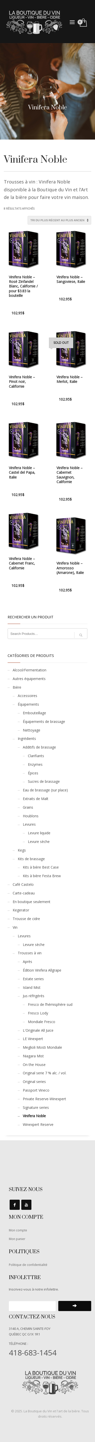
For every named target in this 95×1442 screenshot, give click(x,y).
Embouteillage (34, 712)
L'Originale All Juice (38, 1030)
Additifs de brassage (39, 747)
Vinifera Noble (34, 1115)
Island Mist (32, 987)
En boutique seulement (31, 901)
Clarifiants (36, 755)
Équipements (28, 704)
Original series (34, 1081)
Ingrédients (27, 738)
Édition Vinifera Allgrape (42, 970)
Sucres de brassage (44, 781)
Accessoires (27, 695)
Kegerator (21, 910)
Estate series (33, 978)
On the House (34, 1064)
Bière (17, 687)
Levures (29, 824)
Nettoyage (31, 730)
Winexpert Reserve (38, 1124)
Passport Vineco (36, 1090)
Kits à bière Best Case (41, 867)
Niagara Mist (33, 1056)
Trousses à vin (30, 953)
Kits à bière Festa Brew (42, 875)
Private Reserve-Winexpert (44, 1098)
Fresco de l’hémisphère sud (50, 1004)
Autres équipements (29, 678)
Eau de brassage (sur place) (45, 790)
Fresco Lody (38, 1013)
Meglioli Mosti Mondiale (42, 1047)
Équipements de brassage (44, 721)
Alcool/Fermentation (29, 670)
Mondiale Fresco (41, 1021)
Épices (33, 773)
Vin (15, 927)
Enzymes (35, 764)
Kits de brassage (31, 858)
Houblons (31, 815)
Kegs (22, 850)
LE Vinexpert (33, 1038)
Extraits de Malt (35, 798)
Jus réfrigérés (33, 995)
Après (27, 961)
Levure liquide (39, 832)
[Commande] (59, 220)
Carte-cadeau (24, 893)
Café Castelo (23, 884)
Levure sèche (39, 841)
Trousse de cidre (26, 918)
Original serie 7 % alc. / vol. (44, 1073)
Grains (28, 807)
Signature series (36, 1107)
